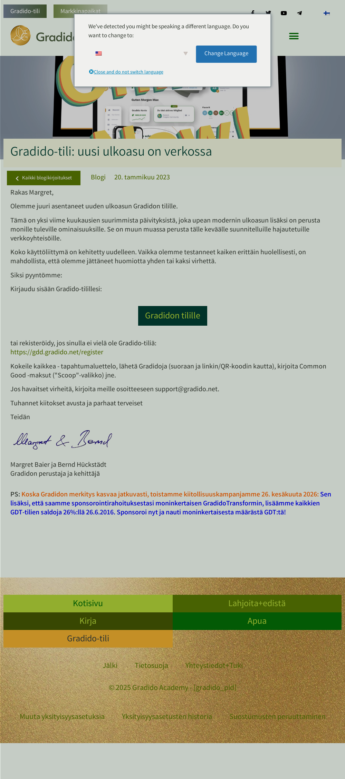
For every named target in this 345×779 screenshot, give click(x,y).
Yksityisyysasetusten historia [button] (167, 717)
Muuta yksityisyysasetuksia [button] (62, 717)
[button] (293, 36)
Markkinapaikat (80, 11)
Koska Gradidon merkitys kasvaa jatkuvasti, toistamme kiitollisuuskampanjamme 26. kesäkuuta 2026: (170, 495)
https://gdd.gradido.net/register (56, 353)
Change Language (226, 54)
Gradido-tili (25, 11)
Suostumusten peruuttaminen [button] (277, 717)
